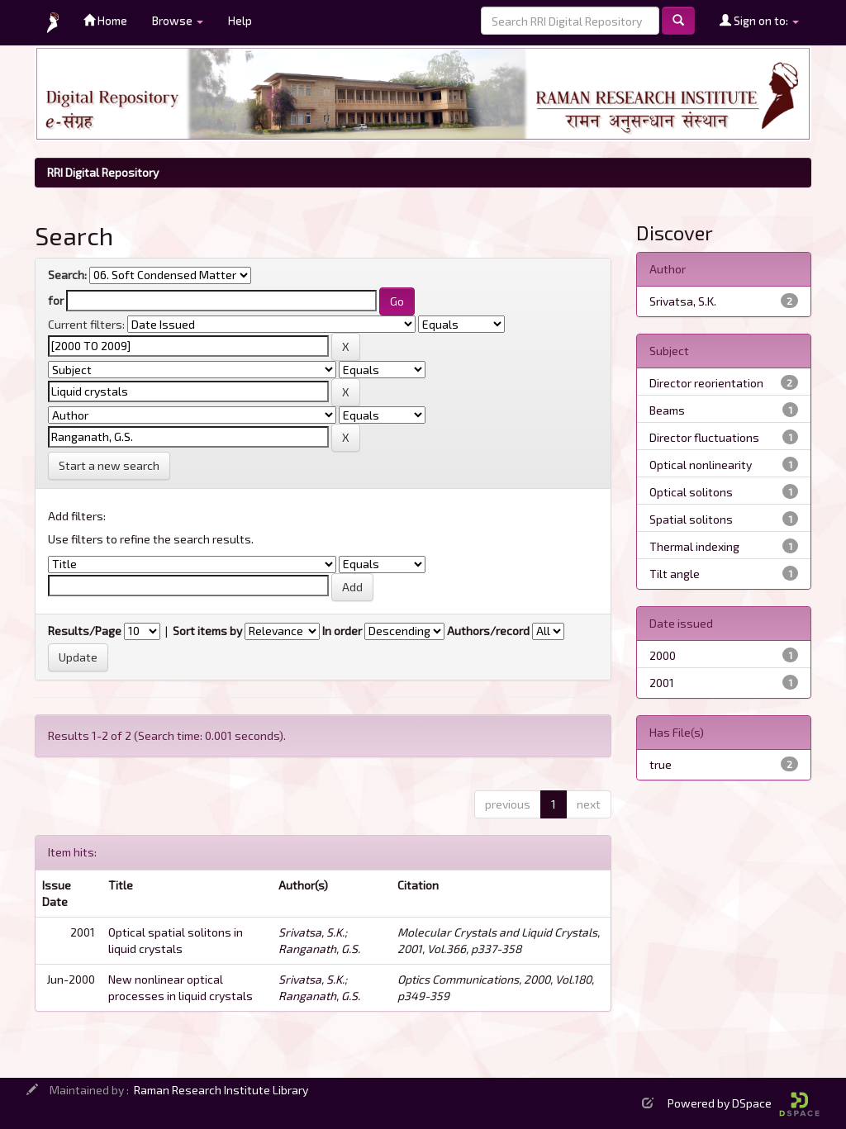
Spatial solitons (691, 519)
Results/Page (84, 631)
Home (105, 20)
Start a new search (109, 465)
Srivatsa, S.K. (311, 932)
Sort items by (207, 631)
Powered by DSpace (744, 1103)
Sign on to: (759, 20)
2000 (662, 655)
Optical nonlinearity (700, 465)
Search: (67, 275)
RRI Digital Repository (103, 172)
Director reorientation (706, 383)
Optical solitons (691, 492)
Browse (177, 20)
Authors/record (488, 631)
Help (240, 20)
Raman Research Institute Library (221, 1090)
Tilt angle (674, 574)
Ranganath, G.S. (319, 949)
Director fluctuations (704, 437)
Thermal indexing (694, 546)
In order (342, 631)
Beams (667, 410)
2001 (661, 683)
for (56, 300)
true (660, 764)
